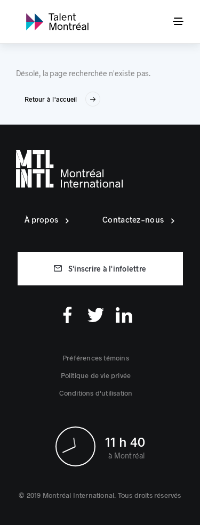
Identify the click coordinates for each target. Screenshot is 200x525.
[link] (57, 21)
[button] (95, 357)
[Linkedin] (124, 315)
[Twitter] (96, 315)
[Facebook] (67, 315)
